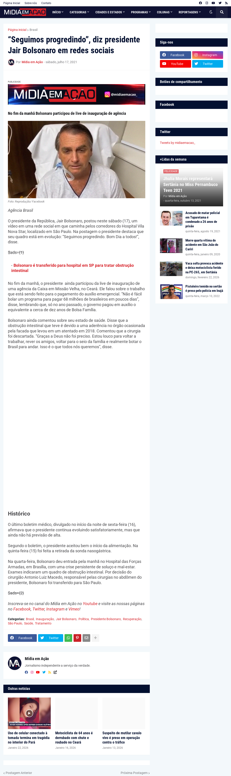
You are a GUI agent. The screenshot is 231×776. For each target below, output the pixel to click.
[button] (211, 12)
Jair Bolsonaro (66, 619)
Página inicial (17, 29)
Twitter (38, 609)
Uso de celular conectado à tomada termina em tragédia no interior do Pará (29, 738)
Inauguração (45, 619)
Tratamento (43, 623)
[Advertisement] (76, 386)
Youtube (90, 603)
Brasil (33, 29)
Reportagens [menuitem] (188, 12)
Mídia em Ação (37, 658)
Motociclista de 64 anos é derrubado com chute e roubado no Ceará (74, 738)
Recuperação (132, 619)
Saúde (28, 623)
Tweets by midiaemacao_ (177, 143)
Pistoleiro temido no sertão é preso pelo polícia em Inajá (204, 288)
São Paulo (15, 623)
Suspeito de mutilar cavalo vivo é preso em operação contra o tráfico (121, 738)
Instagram (55, 609)
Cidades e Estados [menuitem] (108, 12)
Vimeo (73, 609)
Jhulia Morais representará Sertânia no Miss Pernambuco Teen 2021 (190, 184)
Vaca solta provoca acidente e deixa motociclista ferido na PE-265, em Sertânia (204, 267)
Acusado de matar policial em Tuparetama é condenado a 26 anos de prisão (202, 219)
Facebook (22, 609)
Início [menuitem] (56, 12)
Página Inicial (11, 3)
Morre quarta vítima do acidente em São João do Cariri (201, 244)
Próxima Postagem (134, 773)
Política (84, 619)
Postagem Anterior (19, 773)
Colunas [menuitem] (163, 12)
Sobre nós (31, 3)
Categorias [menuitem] (78, 12)
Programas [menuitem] (139, 12)
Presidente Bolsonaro (106, 619)
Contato (46, 3)
